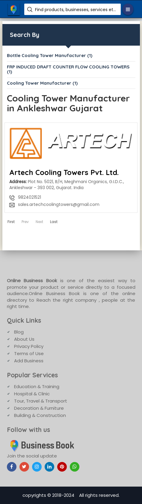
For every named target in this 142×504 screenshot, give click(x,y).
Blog (19, 332)
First (11, 221)
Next (39, 221)
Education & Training (36, 386)
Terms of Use (29, 353)
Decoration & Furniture (39, 408)
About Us (24, 339)
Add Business (28, 361)
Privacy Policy (28, 346)
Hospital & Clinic (32, 394)
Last (54, 221)
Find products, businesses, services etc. (75, 10)
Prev (25, 221)
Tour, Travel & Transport (40, 401)
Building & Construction (40, 415)
